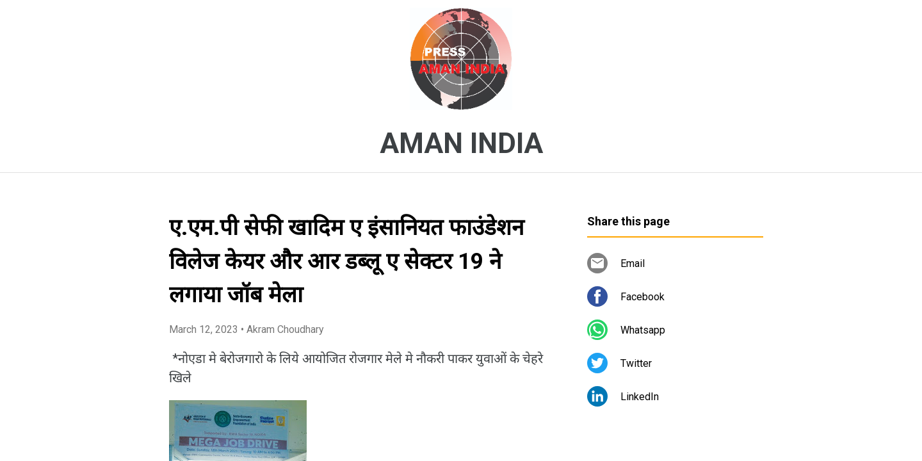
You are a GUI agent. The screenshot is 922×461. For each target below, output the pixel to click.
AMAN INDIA (461, 143)
